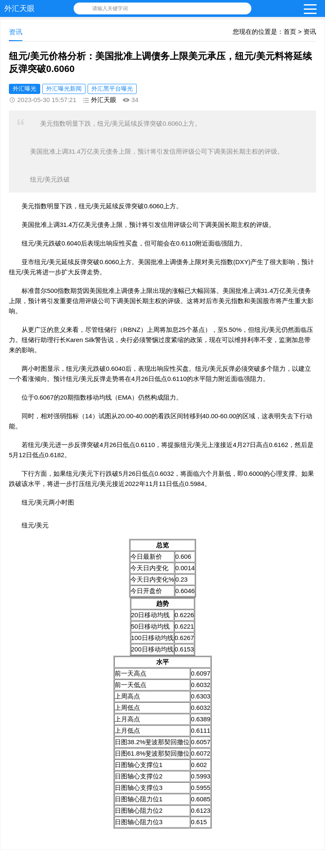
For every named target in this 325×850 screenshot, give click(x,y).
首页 (290, 31)
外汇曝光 (24, 88)
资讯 (309, 31)
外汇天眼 (19, 8)
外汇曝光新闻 (64, 88)
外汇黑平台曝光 (112, 88)
